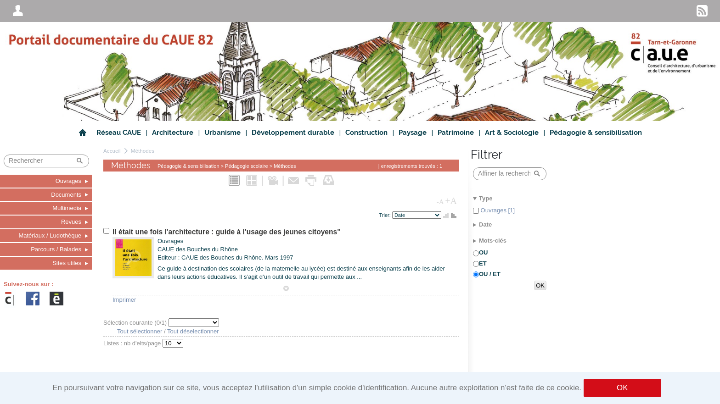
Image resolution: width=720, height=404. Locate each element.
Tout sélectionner (139, 331)
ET (483, 263)
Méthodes (142, 151)
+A (451, 201)
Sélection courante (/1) (136, 322)
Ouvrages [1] (497, 210)
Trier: (385, 215)
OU (483, 252)
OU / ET (490, 274)
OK (622, 387)
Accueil (112, 151)
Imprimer (124, 299)
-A (440, 201)
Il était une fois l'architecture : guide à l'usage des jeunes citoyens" (226, 232)
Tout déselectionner (193, 331)
